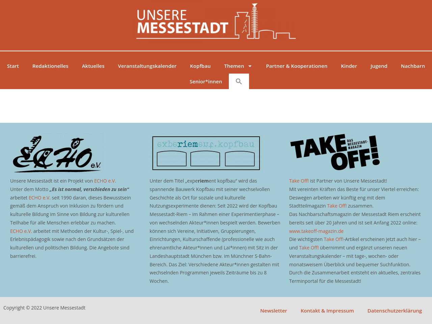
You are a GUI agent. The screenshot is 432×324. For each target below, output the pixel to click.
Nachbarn (413, 65)
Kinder (349, 65)
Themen (238, 66)
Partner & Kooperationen (296, 65)
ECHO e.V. (105, 181)
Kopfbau (200, 65)
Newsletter (273, 310)
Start (13, 65)
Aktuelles (93, 65)
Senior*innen (206, 81)
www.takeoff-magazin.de (316, 231)
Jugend (379, 65)
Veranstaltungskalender (147, 65)
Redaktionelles (50, 65)
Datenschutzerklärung (395, 310)
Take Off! (299, 181)
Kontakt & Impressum (327, 310)
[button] (239, 81)
